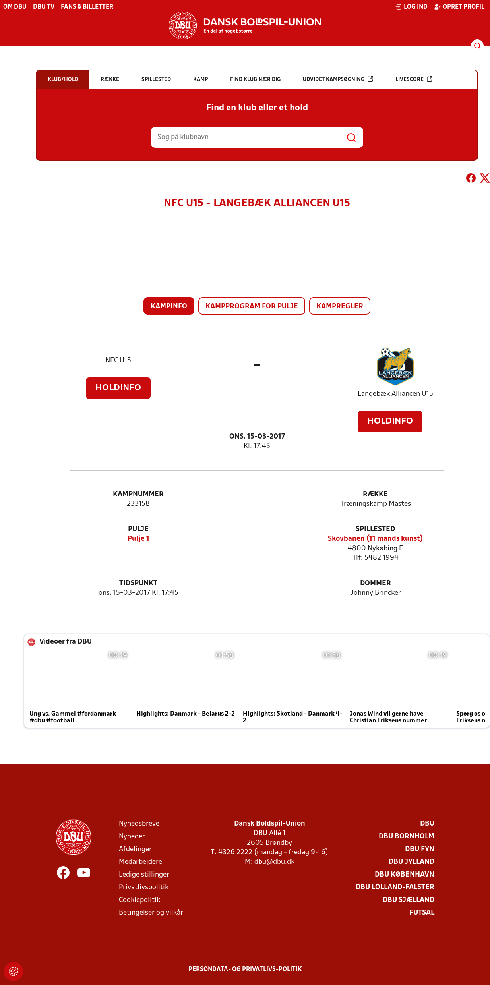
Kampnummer (138, 494)
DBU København (404, 874)
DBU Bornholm (406, 836)
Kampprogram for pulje (251, 306)
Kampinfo (169, 306)
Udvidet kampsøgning (338, 79)
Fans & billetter (87, 7)
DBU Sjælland (408, 900)
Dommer (375, 583)
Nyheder (132, 836)
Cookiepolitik (139, 900)
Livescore (413, 79)
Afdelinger (135, 849)
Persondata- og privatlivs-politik (245, 969)
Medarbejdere (140, 862)
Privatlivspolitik (143, 887)
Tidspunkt (138, 583)
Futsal (421, 913)
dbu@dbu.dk (274, 862)
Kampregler (339, 306)
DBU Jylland (411, 862)
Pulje (138, 529)
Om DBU (15, 7)
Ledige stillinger (144, 874)
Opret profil (459, 6)
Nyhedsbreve (139, 824)
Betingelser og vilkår (151, 913)
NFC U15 (118, 360)
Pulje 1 (138, 539)
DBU (427, 824)
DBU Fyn (419, 849)
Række (375, 494)
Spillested (375, 529)
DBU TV (43, 7)
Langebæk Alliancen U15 (395, 394)
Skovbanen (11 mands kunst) (375, 539)
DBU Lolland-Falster (395, 887)
